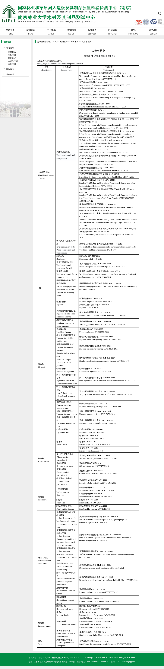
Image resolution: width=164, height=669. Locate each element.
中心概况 (51, 30)
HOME (10, 34)
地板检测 (12, 55)
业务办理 (10, 74)
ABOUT (51, 34)
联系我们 (153, 30)
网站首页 (10, 30)
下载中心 (133, 30)
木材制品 (12, 52)
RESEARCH (112, 34)
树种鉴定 (12, 58)
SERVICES (92, 34)
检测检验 (71, 30)
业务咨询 (10, 69)
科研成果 (112, 30)
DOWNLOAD (133, 34)
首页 (55, 41)
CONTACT (154, 34)
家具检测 (12, 64)
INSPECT (71, 34)
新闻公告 (30, 30)
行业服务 (92, 30)
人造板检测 (13, 61)
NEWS (30, 34)
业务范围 (10, 48)
